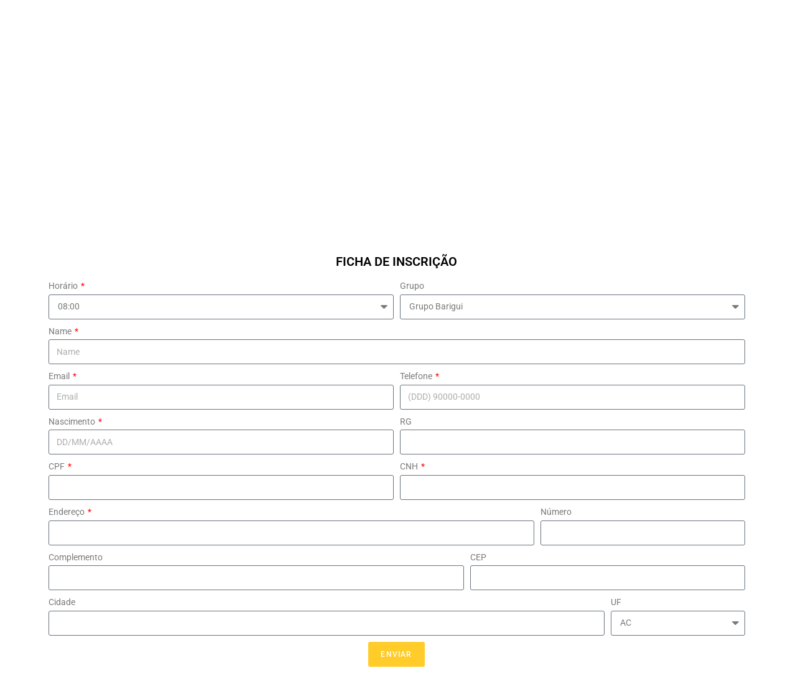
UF (616, 602)
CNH (410, 466)
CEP (478, 557)
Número (556, 512)
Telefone (417, 376)
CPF (58, 466)
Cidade (62, 602)
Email (60, 376)
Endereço (67, 512)
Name (61, 331)
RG (406, 421)
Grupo (412, 286)
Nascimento (73, 421)
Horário (64, 286)
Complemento (76, 557)
